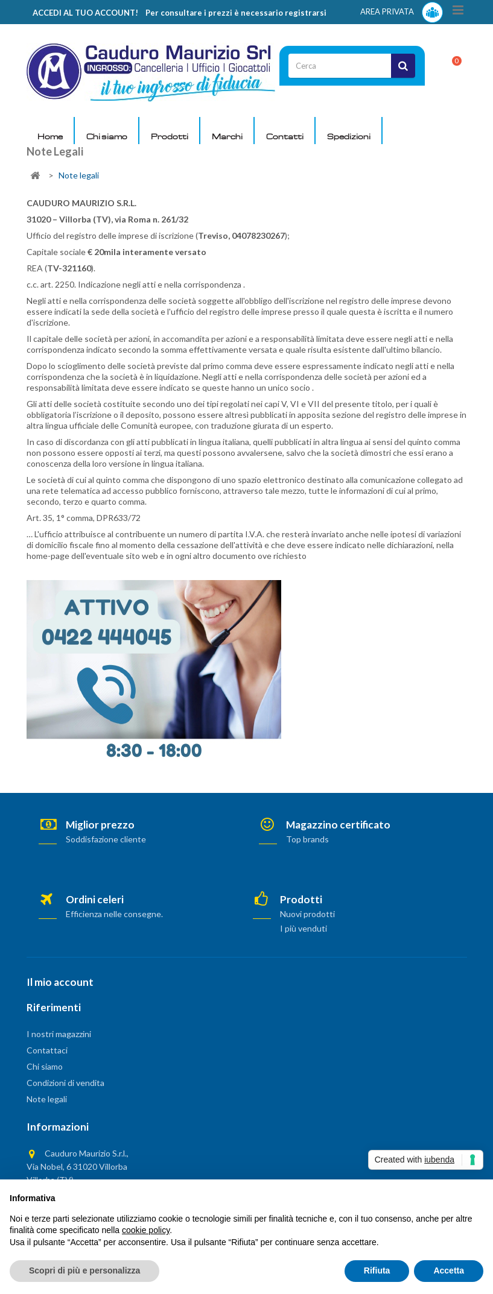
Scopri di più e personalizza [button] (84, 1270)
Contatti (285, 136)
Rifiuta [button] (377, 1270)
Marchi (227, 136)
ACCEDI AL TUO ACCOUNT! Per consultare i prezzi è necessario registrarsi (179, 12)
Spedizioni (349, 136)
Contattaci (47, 1050)
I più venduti (303, 928)
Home (50, 136)
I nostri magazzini (59, 1034)
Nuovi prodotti (307, 914)
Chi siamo (106, 136)
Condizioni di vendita (65, 1083)
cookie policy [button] (146, 1230)
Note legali (47, 1099)
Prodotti (169, 136)
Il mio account (60, 982)
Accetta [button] (448, 1270)
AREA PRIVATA (401, 12)
